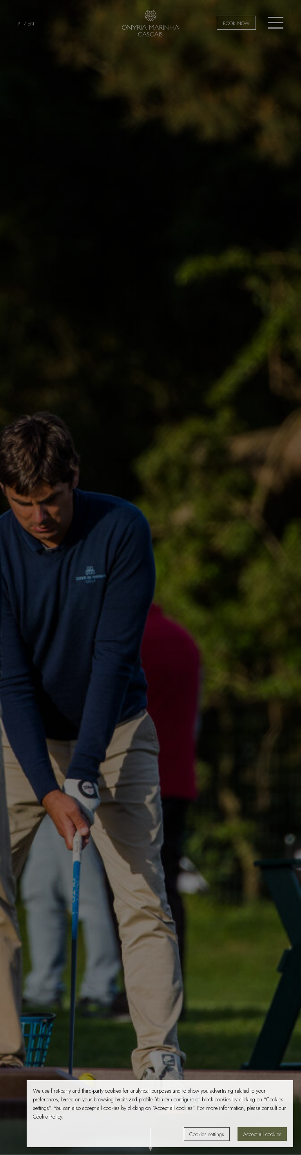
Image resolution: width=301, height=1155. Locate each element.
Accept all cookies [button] (262, 1134)
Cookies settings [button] (206, 1134)
